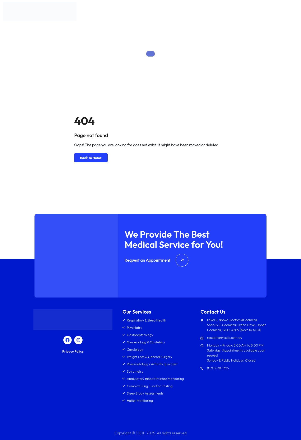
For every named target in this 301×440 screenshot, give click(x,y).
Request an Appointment (156, 260)
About (183, 12)
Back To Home (91, 158)
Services (200, 12)
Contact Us (284, 12)
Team (221, 12)
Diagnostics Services (250, 12)
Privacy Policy (73, 351)
